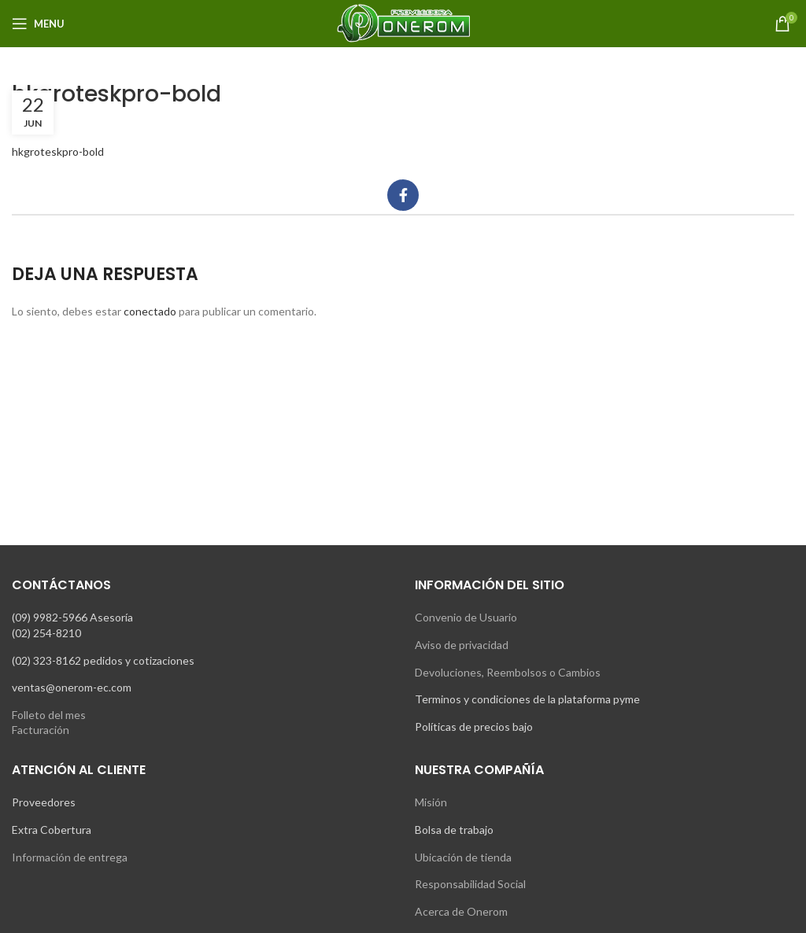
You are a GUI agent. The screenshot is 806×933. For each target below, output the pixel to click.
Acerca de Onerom (461, 911)
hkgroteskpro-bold (58, 151)
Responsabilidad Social (470, 884)
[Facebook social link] (403, 195)
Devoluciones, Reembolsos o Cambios (508, 672)
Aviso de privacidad (461, 644)
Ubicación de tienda (463, 857)
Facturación (40, 729)
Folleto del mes (49, 714)
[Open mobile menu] (38, 23)
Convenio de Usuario (466, 617)
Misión (431, 802)
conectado (150, 311)
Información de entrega (70, 857)
